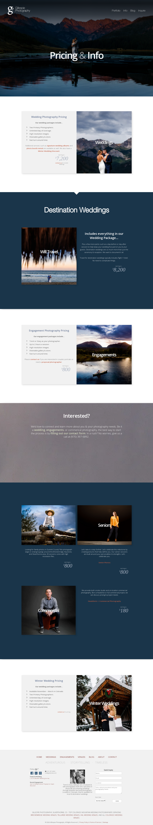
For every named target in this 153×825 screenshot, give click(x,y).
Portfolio (116, 10)
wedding (39, 430)
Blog (132, 10)
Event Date (98, 797)
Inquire (141, 10)
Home (39, 757)
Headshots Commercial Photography (104, 601)
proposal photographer (52, 362)
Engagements (67, 757)
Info (125, 10)
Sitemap (105, 822)
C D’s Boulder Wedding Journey (39, 778)
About (101, 757)
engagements (55, 430)
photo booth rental (35, 148)
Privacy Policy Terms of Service (90, 822)
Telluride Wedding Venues (68, 815)
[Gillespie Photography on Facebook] (32, 773)
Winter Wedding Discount (49, 151)
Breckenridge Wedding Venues (44, 815)
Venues (81, 757)
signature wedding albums (58, 145)
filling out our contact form (68, 433)
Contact (112, 757)
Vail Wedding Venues (89, 815)
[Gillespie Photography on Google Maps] (36, 773)
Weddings (51, 757)
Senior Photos (104, 562)
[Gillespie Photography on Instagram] (40, 773)
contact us (58, 163)
